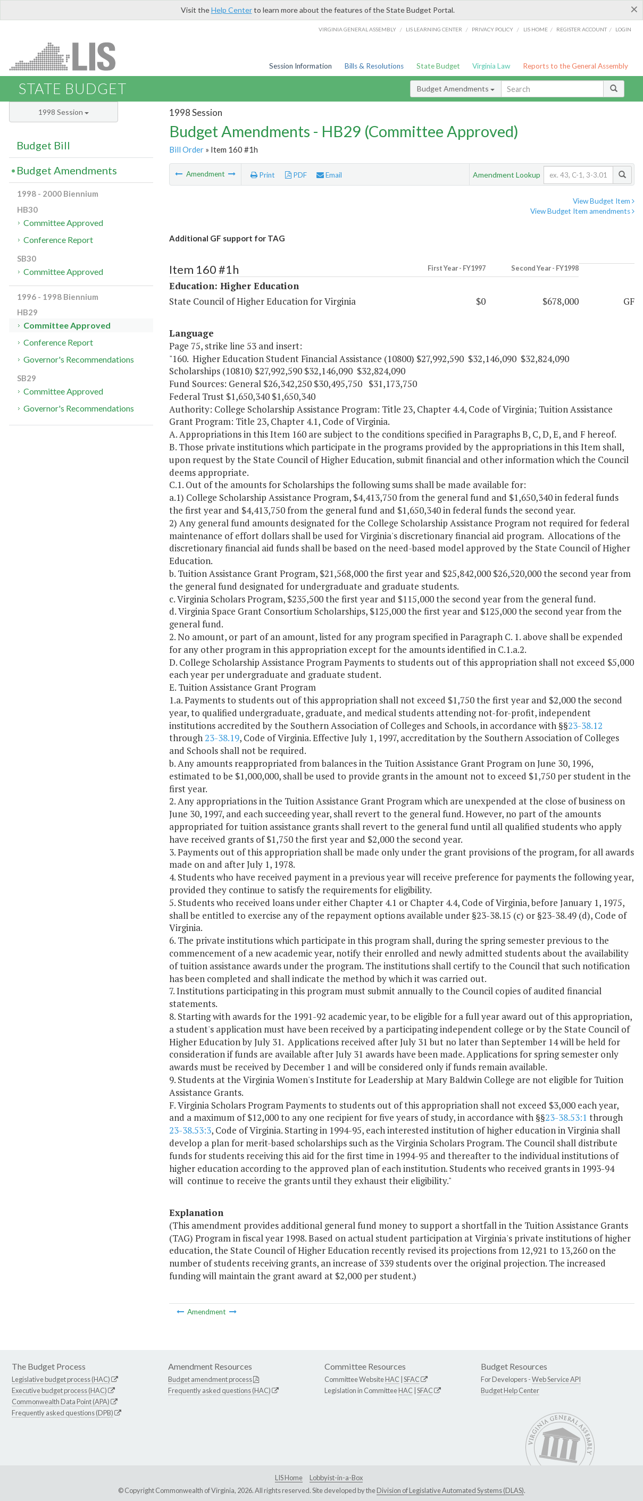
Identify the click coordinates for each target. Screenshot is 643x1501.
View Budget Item (603, 201)
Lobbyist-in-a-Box (336, 1477)
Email (329, 175)
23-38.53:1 (566, 1117)
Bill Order (186, 149)
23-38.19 (222, 738)
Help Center (231, 9)
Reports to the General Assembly (575, 66)
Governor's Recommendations (78, 359)
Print (262, 175)
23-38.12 (585, 725)
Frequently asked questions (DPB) (62, 1412)
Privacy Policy (492, 29)
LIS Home (289, 1477)
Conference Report (58, 239)
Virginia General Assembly (357, 29)
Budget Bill (43, 145)
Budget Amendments (456, 88)
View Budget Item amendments (582, 211)
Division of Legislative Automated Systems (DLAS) (450, 1490)
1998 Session (63, 111)
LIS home (535, 29)
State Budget (438, 66)
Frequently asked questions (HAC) (219, 1390)
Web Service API (556, 1379)
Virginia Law (491, 66)
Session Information (300, 66)
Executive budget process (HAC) (59, 1390)
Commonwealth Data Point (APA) (61, 1401)
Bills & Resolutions (374, 66)
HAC (392, 1379)
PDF (296, 175)
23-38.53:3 (190, 1130)
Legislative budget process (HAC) (61, 1379)
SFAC (412, 1379)
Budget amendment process (210, 1379)
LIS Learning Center (434, 29)
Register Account (581, 29)
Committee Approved (63, 222)
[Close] (634, 9)
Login (623, 29)
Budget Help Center (510, 1390)
